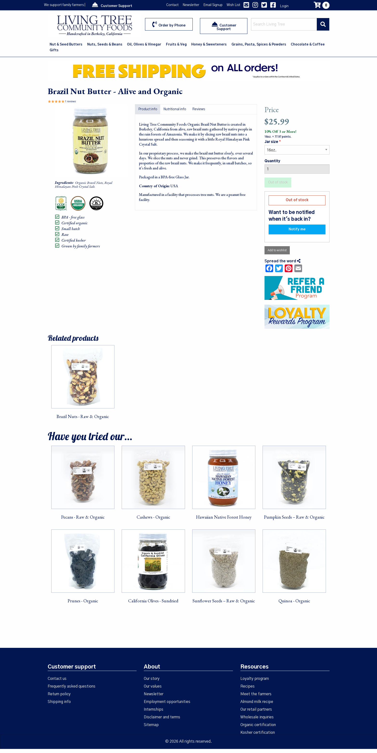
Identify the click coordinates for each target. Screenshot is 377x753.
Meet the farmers (255, 694)
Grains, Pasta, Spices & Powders (258, 44)
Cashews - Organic (153, 517)
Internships (153, 709)
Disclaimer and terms (162, 717)
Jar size (271, 142)
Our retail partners (256, 709)
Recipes (247, 686)
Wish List (233, 5)
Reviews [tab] (198, 109)
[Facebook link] (273, 6)
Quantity (272, 161)
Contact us (57, 679)
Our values (153, 686)
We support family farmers (64, 5)
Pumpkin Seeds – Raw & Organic (294, 517)
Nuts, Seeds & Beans (104, 44)
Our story (151, 679)
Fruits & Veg (176, 44)
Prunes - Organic (83, 601)
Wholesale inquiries (257, 717)
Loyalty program (254, 679)
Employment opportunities (167, 702)
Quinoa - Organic (294, 601)
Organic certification (258, 725)
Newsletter (191, 5)
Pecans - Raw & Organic (83, 517)
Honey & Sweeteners (209, 44)
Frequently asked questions (71, 686)
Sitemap (151, 725)
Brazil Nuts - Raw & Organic (83, 416)
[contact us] (246, 6)
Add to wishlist (277, 250)
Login (284, 6)
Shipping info (59, 702)
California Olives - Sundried (153, 601)
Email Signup (213, 5)
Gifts (54, 50)
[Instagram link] (255, 6)
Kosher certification (257, 732)
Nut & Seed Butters (66, 44)
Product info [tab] (147, 109)
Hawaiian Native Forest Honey (223, 517)
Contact (172, 5)
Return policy (59, 694)
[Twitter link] (264, 6)
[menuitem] (66, 44)
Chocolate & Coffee (308, 44)
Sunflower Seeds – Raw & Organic (223, 601)
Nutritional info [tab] (174, 109)
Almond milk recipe (256, 702)
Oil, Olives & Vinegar (144, 44)
